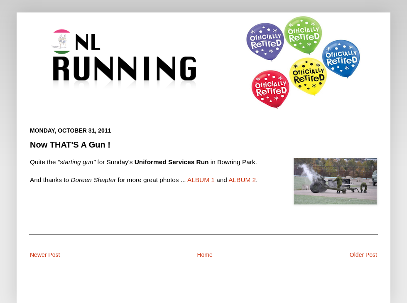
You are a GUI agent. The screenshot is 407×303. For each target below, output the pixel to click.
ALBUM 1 (201, 179)
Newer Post (45, 254)
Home (204, 254)
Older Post (363, 254)
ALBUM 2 (242, 179)
